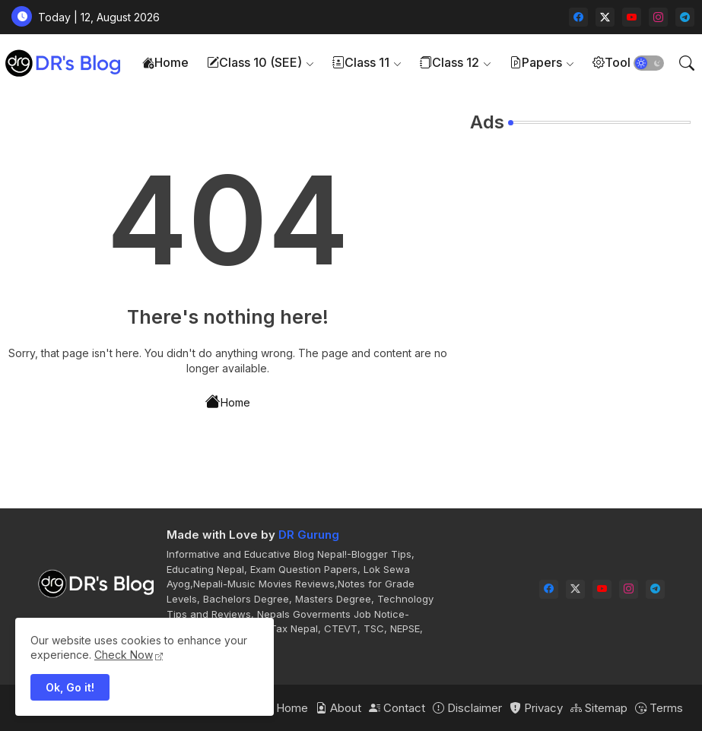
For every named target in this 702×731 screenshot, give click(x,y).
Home (165, 62)
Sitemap (598, 708)
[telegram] (684, 17)
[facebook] (578, 17)
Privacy (536, 708)
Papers (536, 62)
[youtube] (631, 17)
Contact (397, 708)
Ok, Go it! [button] (70, 687)
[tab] (165, 62)
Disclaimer (467, 708)
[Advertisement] (580, 240)
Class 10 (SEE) (254, 62)
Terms (659, 708)
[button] (649, 63)
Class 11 (360, 62)
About (338, 708)
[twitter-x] (605, 17)
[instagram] (658, 17)
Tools (614, 62)
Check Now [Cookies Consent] (123, 654)
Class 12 (449, 62)
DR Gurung (308, 534)
